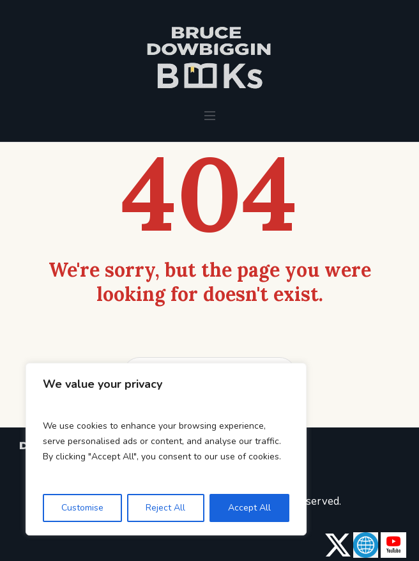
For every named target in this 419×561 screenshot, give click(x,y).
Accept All (249, 508)
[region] (166, 449)
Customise (82, 508)
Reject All (165, 508)
